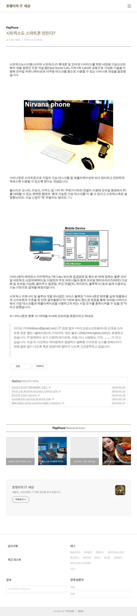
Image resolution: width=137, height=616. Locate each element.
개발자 (89, 552)
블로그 (100, 552)
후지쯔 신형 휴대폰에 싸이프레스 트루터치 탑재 (34, 391)
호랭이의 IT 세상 (18, 6)
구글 (108, 557)
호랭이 (118, 557)
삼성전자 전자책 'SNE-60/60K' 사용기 (29, 387)
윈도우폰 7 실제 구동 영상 (24, 395)
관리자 (80, 611)
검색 (63, 588)
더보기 (73, 569)
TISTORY (69, 611)
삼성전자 (76, 552)
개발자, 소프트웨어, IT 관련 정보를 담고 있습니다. (36, 492)
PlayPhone (16, 381)
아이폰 (87, 557)
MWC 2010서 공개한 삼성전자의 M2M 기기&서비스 (36, 403)
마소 (98, 557)
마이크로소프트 (116, 552)
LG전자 (75, 557)
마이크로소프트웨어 (81, 563)
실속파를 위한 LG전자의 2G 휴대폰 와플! (31, 399)
